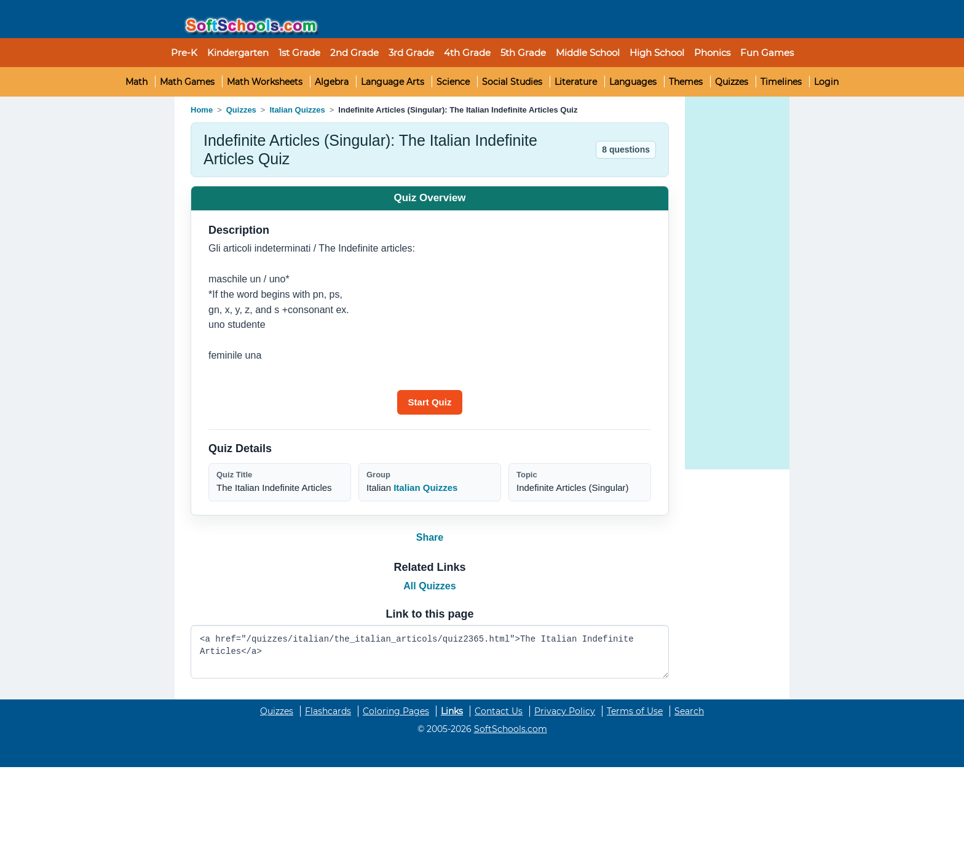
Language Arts (392, 81)
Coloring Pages (396, 711)
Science (453, 81)
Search (689, 711)
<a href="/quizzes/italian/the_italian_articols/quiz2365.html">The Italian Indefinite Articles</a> (430, 652)
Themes (686, 81)
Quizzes (731, 81)
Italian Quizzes (297, 109)
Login (826, 81)
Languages (633, 81)
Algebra (332, 81)
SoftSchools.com (510, 729)
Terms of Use (635, 711)
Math (136, 81)
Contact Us (499, 711)
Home (202, 109)
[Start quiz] (430, 402)
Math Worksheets (264, 81)
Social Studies (512, 81)
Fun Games (767, 52)
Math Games (187, 81)
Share (429, 537)
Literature (576, 81)
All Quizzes (429, 586)
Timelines (781, 81)
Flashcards (328, 711)
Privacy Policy (564, 711)
